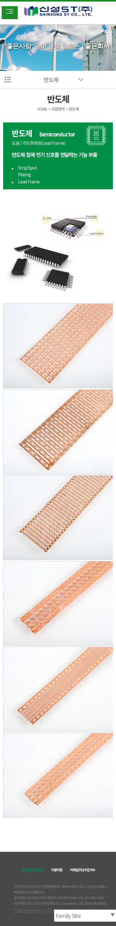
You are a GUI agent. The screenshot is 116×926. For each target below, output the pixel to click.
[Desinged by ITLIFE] (37, 911)
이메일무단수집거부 (82, 869)
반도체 (51, 79)
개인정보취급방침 (32, 869)
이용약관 (56, 869)
